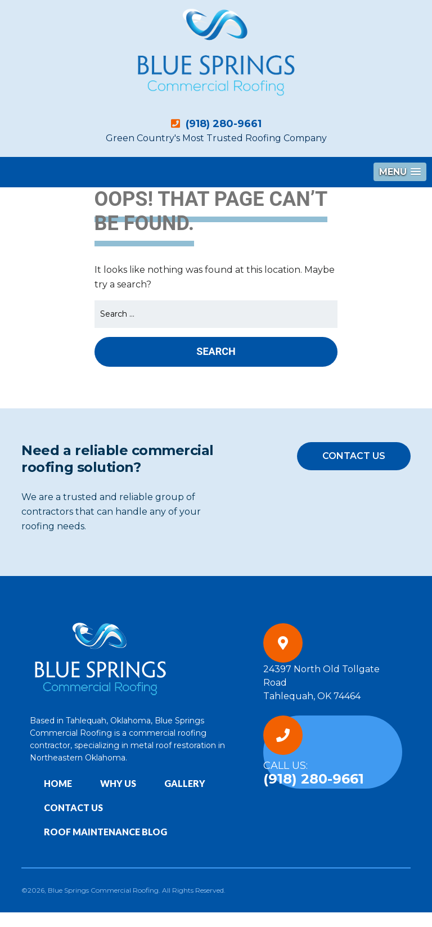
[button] (400, 172)
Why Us (118, 783)
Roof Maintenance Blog (105, 831)
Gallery (184, 783)
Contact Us (353, 456)
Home (58, 783)
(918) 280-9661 (216, 124)
